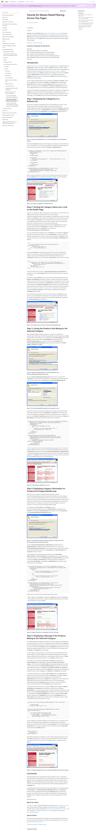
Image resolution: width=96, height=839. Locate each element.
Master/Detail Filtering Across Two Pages (50, 71)
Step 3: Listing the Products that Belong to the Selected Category (85, 21)
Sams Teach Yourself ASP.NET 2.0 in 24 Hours (56, 808)
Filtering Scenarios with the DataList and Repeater (39, 10)
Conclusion (80, 29)
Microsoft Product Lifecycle (35, 5)
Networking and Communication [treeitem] (8, 43)
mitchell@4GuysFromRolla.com (36, 821)
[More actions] (68, 11)
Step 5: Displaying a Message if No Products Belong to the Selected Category (84, 26)
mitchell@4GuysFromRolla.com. (41, 810)
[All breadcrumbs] (28, 11)
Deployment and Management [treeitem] (8, 36)
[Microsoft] (2, 1)
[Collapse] (17, 10)
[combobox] (9, 12)
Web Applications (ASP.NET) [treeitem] (8, 51)
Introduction (80, 13)
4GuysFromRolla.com (61, 805)
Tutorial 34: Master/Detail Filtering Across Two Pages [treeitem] (11, 100)
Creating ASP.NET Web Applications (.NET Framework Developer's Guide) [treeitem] (10, 54)
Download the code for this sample (34, 42)
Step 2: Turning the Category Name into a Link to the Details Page (86, 18)
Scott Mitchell (30, 805)
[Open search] (90, 2)
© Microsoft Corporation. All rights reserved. (36, 824)
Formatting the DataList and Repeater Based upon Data (40, 287)
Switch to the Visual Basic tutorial (51, 33)
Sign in (93, 1)
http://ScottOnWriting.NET (32, 812)
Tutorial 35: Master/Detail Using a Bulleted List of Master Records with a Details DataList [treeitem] (12, 105)
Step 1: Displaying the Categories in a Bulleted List (85, 15)
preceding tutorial (33, 66)
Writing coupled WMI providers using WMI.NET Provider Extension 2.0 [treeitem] (9, 122)
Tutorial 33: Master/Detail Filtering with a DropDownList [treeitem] (12, 96)
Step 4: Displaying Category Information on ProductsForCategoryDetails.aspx (86, 23)
